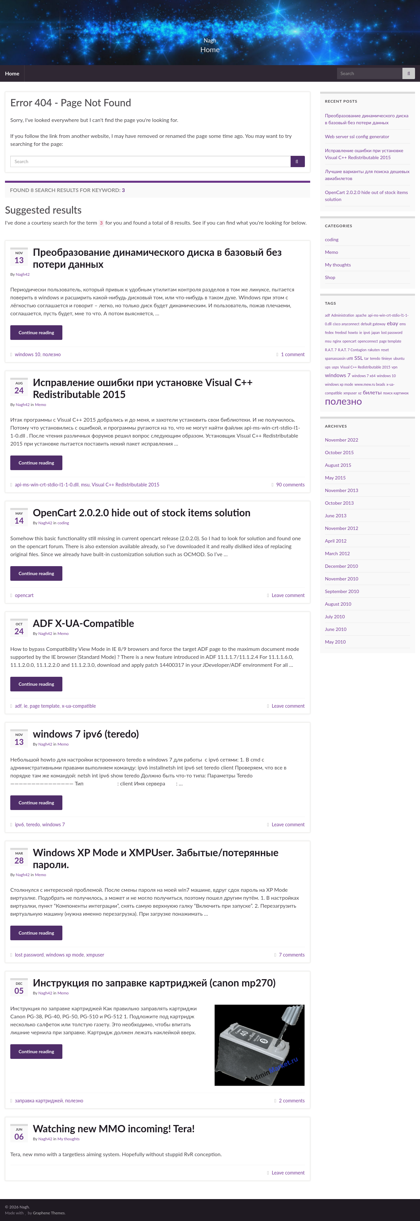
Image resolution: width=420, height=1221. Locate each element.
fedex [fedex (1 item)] (329, 332)
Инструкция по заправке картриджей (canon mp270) (154, 982)
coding (63, 522)
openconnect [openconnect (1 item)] (368, 341)
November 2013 (341, 490)
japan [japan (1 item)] (376, 332)
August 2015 (338, 465)
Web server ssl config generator (357, 136)
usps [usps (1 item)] (335, 367)
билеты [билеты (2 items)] (372, 392)
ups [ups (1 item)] (328, 367)
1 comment (293, 354)
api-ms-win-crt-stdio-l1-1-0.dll (47, 484)
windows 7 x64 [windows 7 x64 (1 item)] (364, 375)
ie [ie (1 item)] (360, 332)
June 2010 (336, 629)
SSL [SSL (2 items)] (358, 358)
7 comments (292, 955)
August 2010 (338, 604)
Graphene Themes (49, 1212)
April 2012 (336, 541)
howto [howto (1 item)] (353, 332)
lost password (29, 955)
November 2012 (341, 528)
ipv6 (19, 824)
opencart (24, 595)
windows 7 (53, 824)
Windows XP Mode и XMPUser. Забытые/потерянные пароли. (156, 858)
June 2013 (336, 515)
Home (12, 73)
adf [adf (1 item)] (327, 315)
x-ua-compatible (79, 706)
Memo (40, 404)
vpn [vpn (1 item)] (394, 367)
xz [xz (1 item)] (360, 393)
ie (26, 706)
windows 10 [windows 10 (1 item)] (386, 375)
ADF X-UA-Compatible (83, 623)
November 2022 (341, 440)
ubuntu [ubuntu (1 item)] (398, 358)
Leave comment (288, 595)
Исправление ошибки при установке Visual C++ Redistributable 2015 (143, 388)
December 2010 (341, 566)
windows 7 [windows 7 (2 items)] (338, 375)
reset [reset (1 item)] (385, 350)
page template (45, 706)
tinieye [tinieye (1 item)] (387, 358)
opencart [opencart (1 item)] (349, 341)
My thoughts (68, 1138)
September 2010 (342, 591)
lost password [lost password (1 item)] (391, 332)
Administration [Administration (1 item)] (342, 315)
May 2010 (335, 642)
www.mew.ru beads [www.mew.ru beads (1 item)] (370, 384)
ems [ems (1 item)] (402, 324)
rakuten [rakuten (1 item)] (374, 350)
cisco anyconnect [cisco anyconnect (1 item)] (346, 324)
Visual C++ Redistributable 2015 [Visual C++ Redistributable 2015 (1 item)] (365, 367)
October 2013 (339, 503)
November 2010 (341, 578)
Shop (330, 277)
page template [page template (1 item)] (390, 341)
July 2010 (335, 616)
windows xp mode (65, 955)
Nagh (210, 38)
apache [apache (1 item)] (361, 315)
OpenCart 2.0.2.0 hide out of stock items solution (141, 512)
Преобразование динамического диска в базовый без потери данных (157, 258)
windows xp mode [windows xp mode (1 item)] (339, 384)
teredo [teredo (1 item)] (375, 358)
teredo (33, 824)
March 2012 (337, 553)
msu (85, 484)
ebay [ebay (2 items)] (392, 323)
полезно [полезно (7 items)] (343, 401)
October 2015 (339, 452)
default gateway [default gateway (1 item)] (373, 324)
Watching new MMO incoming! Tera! (114, 1128)
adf (18, 706)
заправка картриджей (39, 1100)
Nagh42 (23, 274)
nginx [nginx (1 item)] (337, 341)
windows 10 (27, 354)
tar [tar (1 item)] (366, 358)
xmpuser (95, 955)
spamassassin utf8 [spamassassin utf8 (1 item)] (339, 358)
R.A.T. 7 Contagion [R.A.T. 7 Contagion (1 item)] (352, 350)
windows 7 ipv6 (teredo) (86, 734)
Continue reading (36, 332)
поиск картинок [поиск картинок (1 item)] (396, 393)
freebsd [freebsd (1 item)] (341, 332)
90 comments (290, 484)
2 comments (292, 1100)
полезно (51, 354)
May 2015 (335, 477)
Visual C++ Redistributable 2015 (125, 484)
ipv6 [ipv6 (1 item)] (366, 332)
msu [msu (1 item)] (328, 341)
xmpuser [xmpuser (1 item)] (350, 393)
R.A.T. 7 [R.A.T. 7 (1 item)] (331, 350)
